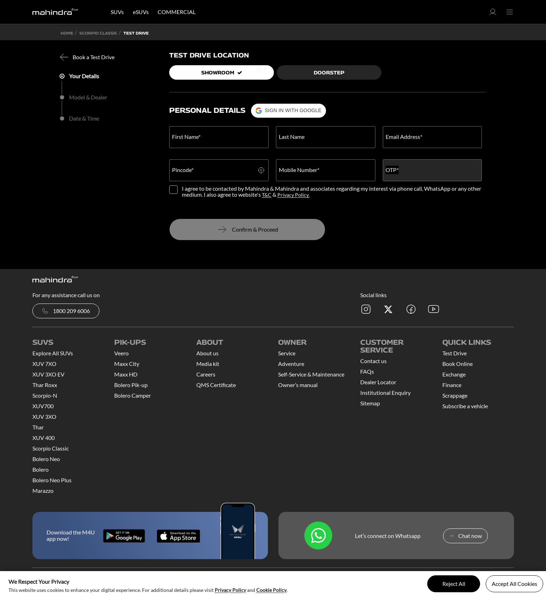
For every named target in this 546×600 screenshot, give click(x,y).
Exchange (454, 374)
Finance (451, 384)
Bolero (40, 469)
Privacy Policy (230, 590)
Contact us (373, 360)
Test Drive (454, 353)
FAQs (367, 371)
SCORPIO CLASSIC (98, 33)
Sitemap (370, 403)
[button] (493, 14)
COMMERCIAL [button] (177, 11)
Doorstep (329, 72)
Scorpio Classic (50, 448)
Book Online (457, 363)
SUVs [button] (117, 11)
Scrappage (454, 395)
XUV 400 (43, 437)
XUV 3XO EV (48, 374)
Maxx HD (125, 374)
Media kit (207, 363)
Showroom (221, 72)
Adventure (291, 363)
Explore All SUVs (52, 353)
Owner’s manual (298, 384)
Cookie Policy (271, 590)
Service (286, 353)
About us (207, 353)
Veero (121, 353)
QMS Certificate (216, 384)
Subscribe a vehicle (465, 406)
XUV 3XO (44, 416)
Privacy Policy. (293, 195)
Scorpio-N (44, 395)
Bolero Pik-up (131, 384)
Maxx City (126, 363)
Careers (205, 374)
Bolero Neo (46, 458)
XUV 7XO (44, 363)
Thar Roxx (44, 384)
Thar (38, 427)
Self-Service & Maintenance (311, 374)
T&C (266, 195)
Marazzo (43, 490)
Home (67, 33)
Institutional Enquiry (385, 392)
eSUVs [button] (141, 11)
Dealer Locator (378, 382)
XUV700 (43, 406)
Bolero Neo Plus (52, 480)
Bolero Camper (132, 395)
